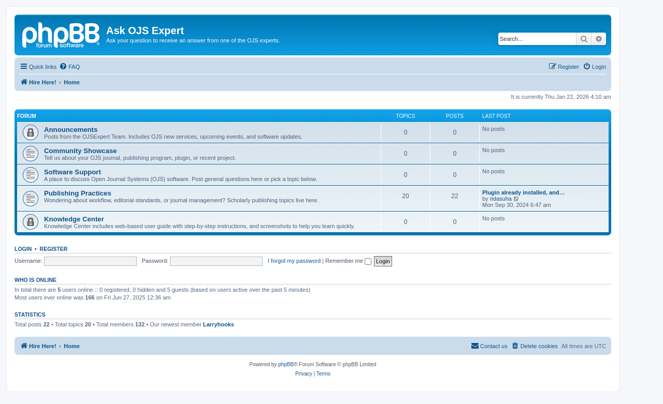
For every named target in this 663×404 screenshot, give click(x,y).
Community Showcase (80, 151)
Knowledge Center (74, 219)
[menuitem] (69, 67)
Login (23, 249)
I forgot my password (294, 261)
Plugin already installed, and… (523, 192)
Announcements (70, 129)
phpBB (286, 364)
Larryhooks (218, 324)
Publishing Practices (77, 193)
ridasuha (501, 199)
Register (54, 249)
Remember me (348, 261)
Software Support (72, 172)
